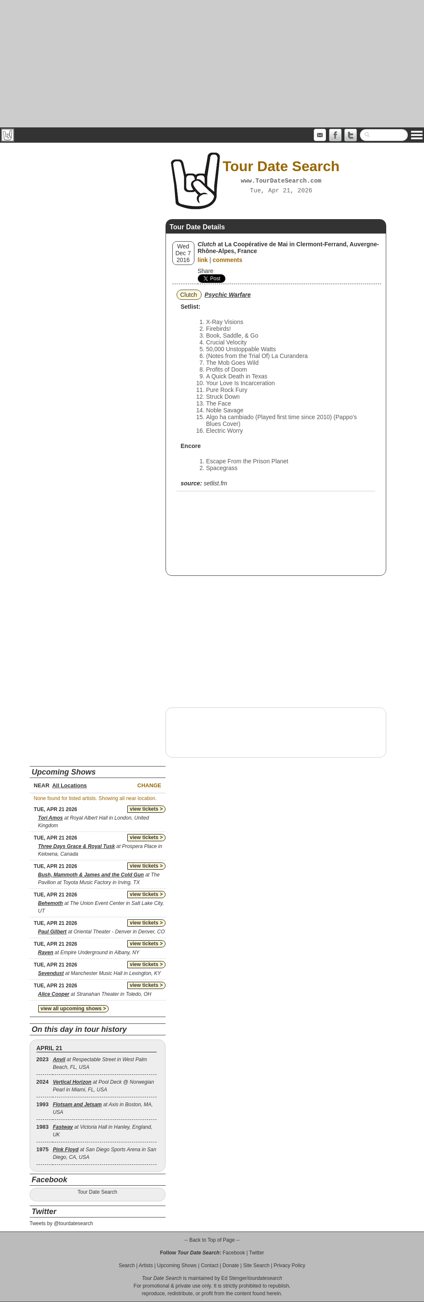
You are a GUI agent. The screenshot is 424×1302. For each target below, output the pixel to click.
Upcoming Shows (177, 1265)
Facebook (233, 1253)
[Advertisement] (212, 63)
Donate (230, 1265)
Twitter (256, 1253)
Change (149, 785)
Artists (146, 1265)
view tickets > (146, 809)
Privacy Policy (290, 1265)
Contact (209, 1265)
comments (227, 259)
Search (127, 1265)
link (203, 259)
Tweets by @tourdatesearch (61, 1223)
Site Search (256, 1265)
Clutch (188, 294)
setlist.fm (215, 483)
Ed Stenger (234, 1278)
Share (205, 271)
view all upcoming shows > (73, 1009)
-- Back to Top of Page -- (212, 1240)
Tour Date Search (97, 1192)
